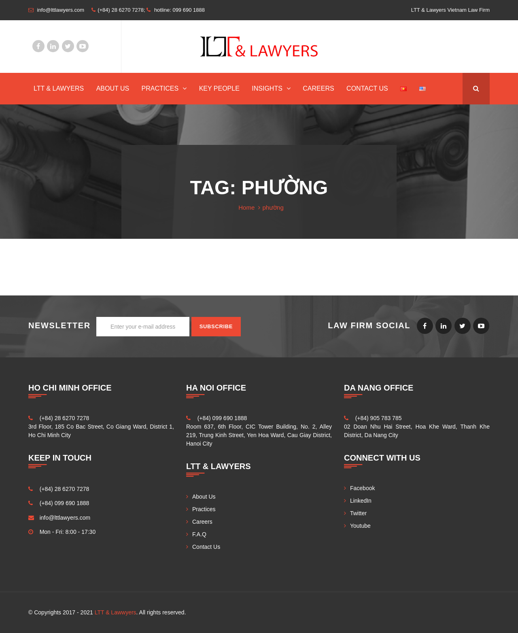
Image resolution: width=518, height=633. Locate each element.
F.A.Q (199, 534)
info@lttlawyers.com (65, 517)
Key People (219, 88)
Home (246, 207)
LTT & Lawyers (59, 88)
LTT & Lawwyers (115, 612)
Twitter (68, 46)
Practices (160, 88)
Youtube (82, 46)
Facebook (38, 46)
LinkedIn (53, 46)
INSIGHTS (267, 88)
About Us (113, 88)
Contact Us (367, 88)
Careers (318, 88)
